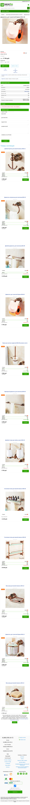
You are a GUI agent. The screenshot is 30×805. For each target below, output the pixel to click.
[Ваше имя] (14, 115)
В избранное (15, 70)
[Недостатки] (14, 124)
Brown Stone (27, 91)
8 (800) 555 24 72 (25, 1)
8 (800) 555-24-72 (7, 737)
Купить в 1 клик (15, 65)
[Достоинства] (14, 119)
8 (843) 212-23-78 (7, 751)
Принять (14, 722)
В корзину (5, 66)
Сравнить (5, 69)
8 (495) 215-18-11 (7, 742)
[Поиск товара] (14, 8)
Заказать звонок (22, 737)
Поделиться (15, 72)
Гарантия (3, 78)
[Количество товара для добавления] (4, 62)
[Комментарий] (14, 130)
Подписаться (15, 791)
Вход (8, 753)
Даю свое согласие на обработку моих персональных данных (15, 789)
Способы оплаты (4, 74)
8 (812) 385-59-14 (7, 746)
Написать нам (22, 739)
